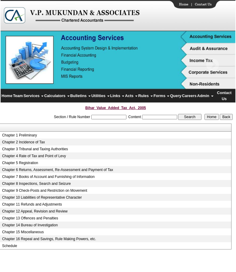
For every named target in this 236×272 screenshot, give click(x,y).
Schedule (9, 246)
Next (212, 65)
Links (117, 95)
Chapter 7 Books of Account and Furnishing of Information (48, 177)
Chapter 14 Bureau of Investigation (30, 225)
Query (175, 95)
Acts (131, 95)
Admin (205, 95)
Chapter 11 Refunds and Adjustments (32, 204)
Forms (161, 95)
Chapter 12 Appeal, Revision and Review (35, 211)
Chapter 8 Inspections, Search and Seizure (36, 184)
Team (18, 95)
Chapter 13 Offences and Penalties (30, 218)
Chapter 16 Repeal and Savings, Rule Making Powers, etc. (49, 239)
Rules (145, 95)
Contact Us (224, 95)
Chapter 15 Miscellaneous (23, 232)
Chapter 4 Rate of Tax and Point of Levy (34, 156)
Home (7, 95)
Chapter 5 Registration (20, 163)
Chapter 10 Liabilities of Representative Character (42, 197)
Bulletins (80, 95)
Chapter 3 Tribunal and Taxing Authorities (35, 149)
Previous (21, 65)
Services (33, 95)
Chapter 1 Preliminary (19, 135)
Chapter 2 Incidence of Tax (23, 142)
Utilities (100, 95)
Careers (189, 95)
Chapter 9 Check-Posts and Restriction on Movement (44, 190)
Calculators (56, 95)
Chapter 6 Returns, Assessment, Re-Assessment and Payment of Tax (57, 170)
